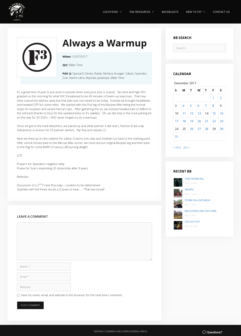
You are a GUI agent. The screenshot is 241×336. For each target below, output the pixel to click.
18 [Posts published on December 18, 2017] (184, 121)
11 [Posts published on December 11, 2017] (184, 113)
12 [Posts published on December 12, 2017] (191, 113)
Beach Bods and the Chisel (201, 211)
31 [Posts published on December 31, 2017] (176, 137)
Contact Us (221, 12)
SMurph (189, 189)
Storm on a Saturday (197, 200)
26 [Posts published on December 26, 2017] (191, 129)
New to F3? (197, 12)
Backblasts (170, 12)
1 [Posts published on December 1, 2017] (213, 98)
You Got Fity (192, 221)
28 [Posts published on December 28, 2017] (206, 129)
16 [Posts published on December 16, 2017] (221, 113)
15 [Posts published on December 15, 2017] (214, 113)
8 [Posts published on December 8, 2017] (213, 106)
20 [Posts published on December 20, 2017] (199, 121)
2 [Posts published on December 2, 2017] (221, 98)
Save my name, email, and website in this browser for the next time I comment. (72, 295)
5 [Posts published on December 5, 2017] (191, 106)
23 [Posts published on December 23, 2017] (221, 121)
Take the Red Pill (194, 178)
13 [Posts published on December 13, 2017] (199, 113)
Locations (114, 12)
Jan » (186, 147)
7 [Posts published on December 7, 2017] (206, 106)
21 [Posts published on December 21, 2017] (206, 121)
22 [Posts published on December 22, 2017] (214, 121)
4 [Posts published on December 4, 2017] (183, 106)
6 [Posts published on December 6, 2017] (198, 106)
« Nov (177, 147)
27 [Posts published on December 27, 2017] (199, 129)
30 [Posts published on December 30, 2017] (221, 129)
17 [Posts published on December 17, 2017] (176, 121)
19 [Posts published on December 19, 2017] (191, 121)
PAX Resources (144, 12)
